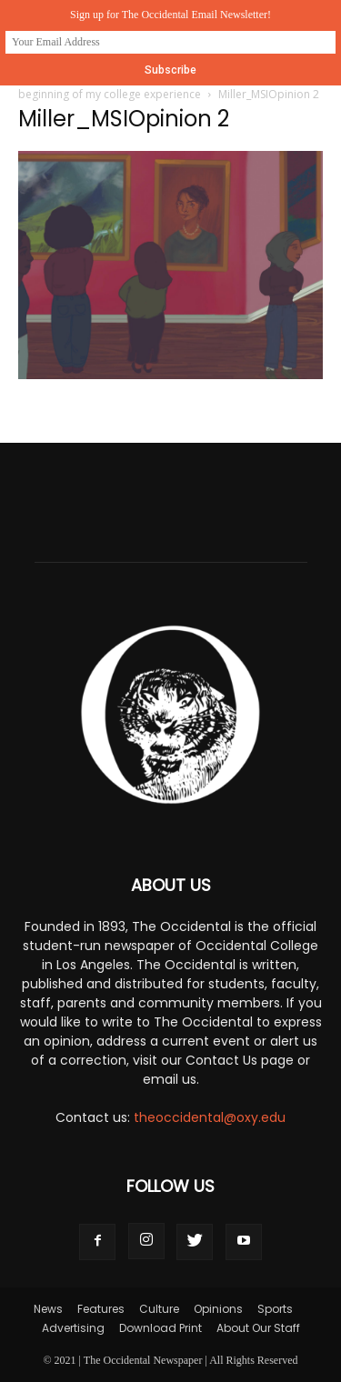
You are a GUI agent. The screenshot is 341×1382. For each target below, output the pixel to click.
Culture (159, 1309)
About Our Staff (258, 1328)
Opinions (218, 1309)
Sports (275, 1309)
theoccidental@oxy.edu (210, 1117)
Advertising (73, 1328)
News (48, 1309)
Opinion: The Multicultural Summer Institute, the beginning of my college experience (164, 86)
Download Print (160, 1328)
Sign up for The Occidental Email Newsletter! (170, 14)
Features (101, 1309)
